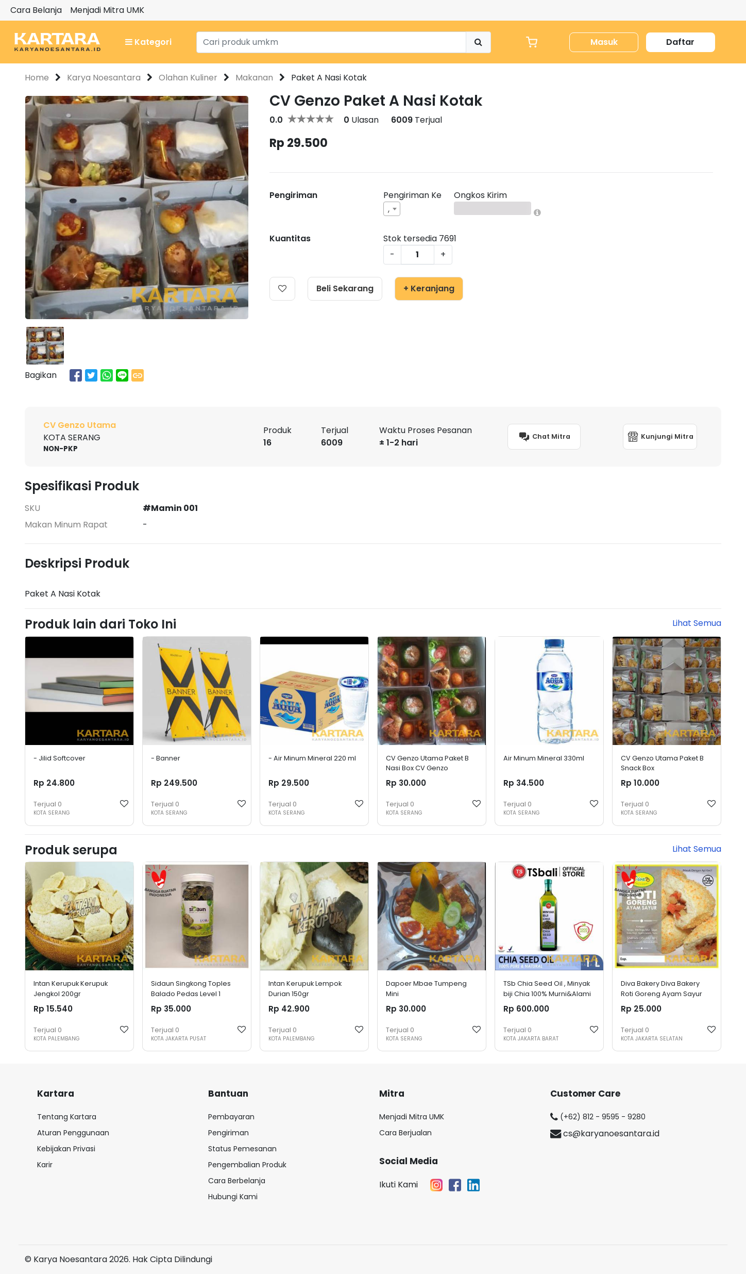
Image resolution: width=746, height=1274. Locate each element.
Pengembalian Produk (247, 1165)
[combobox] (391, 209)
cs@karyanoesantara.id (604, 1133)
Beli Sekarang (345, 288)
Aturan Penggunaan (73, 1133)
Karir (45, 1165)
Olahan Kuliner (188, 78)
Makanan (254, 78)
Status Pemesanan (242, 1149)
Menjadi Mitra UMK (107, 10)
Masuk (604, 42)
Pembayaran (231, 1117)
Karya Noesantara (104, 78)
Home (37, 78)
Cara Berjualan (405, 1133)
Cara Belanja (36, 10)
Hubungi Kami (233, 1197)
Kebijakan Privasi (66, 1149)
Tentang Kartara (66, 1117)
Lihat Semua (696, 623)
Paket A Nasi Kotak (329, 78)
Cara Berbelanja (236, 1181)
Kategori (148, 42)
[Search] (331, 42)
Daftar (680, 42)
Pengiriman (228, 1133)
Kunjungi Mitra (659, 437)
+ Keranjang (428, 288)
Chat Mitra (544, 437)
